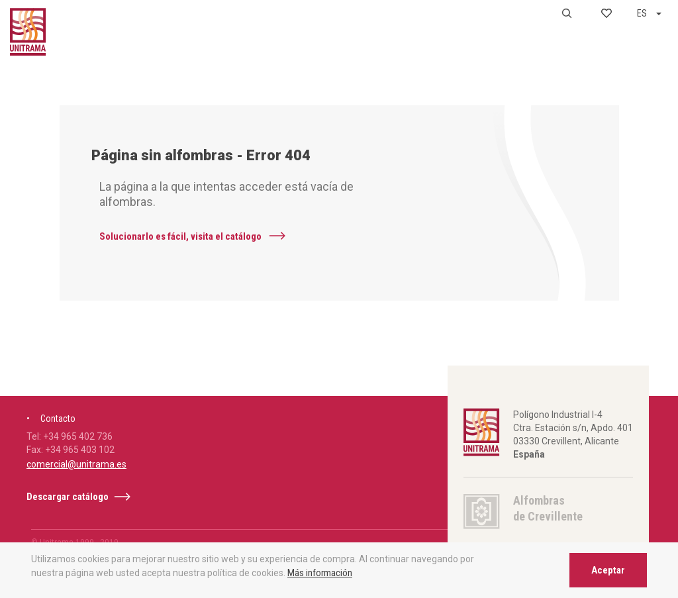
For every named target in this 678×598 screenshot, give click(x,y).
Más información (319, 573)
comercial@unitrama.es (76, 486)
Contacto (57, 440)
